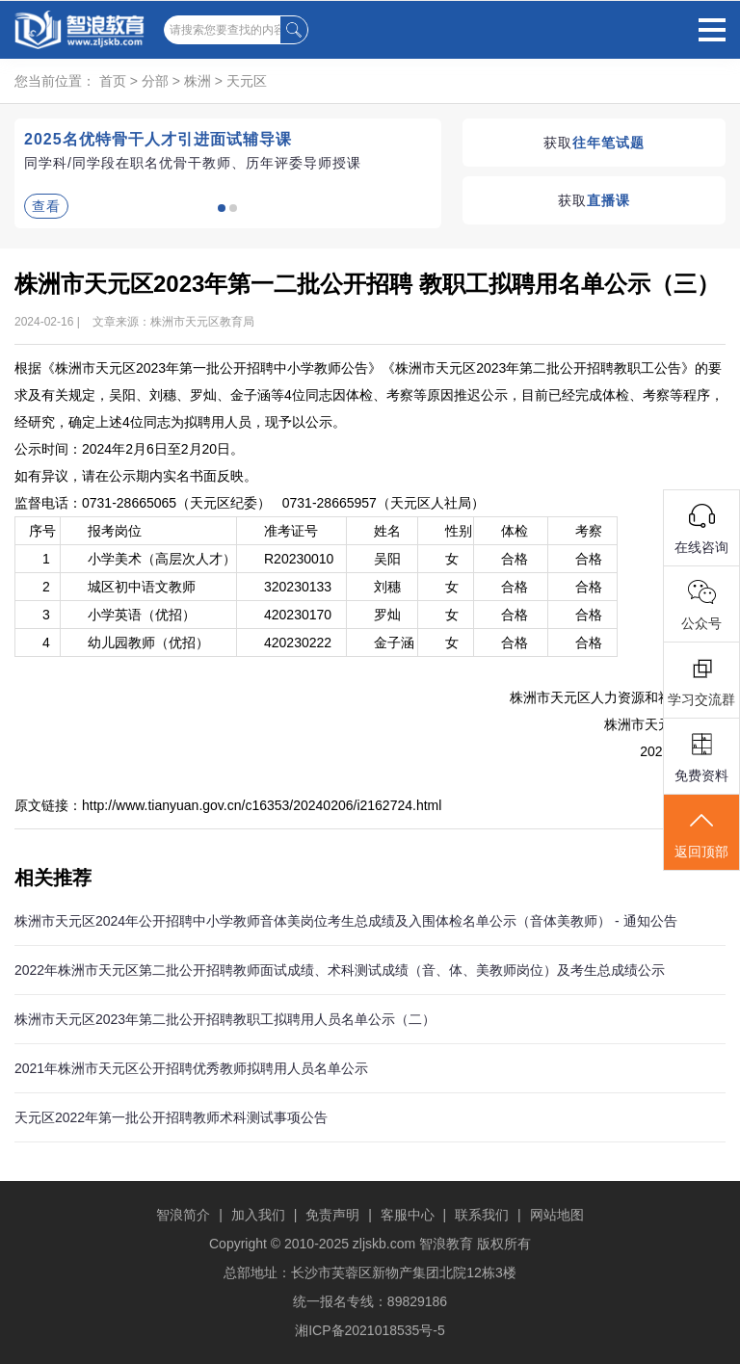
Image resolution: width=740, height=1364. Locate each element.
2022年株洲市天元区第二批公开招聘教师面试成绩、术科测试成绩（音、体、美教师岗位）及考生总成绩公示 (339, 970)
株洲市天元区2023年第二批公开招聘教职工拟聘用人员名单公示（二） (225, 1019)
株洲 (197, 81)
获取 (594, 142)
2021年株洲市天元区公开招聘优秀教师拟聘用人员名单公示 (191, 1068)
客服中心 (408, 1214)
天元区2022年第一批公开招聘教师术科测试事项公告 (171, 1117)
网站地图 (557, 1214)
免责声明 (332, 1214)
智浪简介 (183, 1214)
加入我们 (258, 1214)
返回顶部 (701, 833)
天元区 (246, 81)
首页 (112, 81)
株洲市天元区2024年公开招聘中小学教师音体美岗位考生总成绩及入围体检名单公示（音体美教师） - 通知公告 (345, 921)
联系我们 (482, 1214)
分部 (155, 81)
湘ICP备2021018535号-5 (370, 1330)
